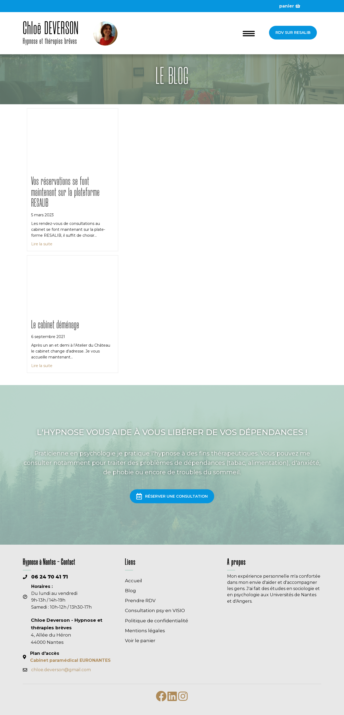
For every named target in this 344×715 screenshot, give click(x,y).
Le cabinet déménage (55, 325)
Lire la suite (41, 243)
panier (289, 6)
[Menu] (249, 33)
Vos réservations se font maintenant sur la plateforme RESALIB (65, 193)
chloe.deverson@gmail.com (61, 669)
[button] (293, 32)
